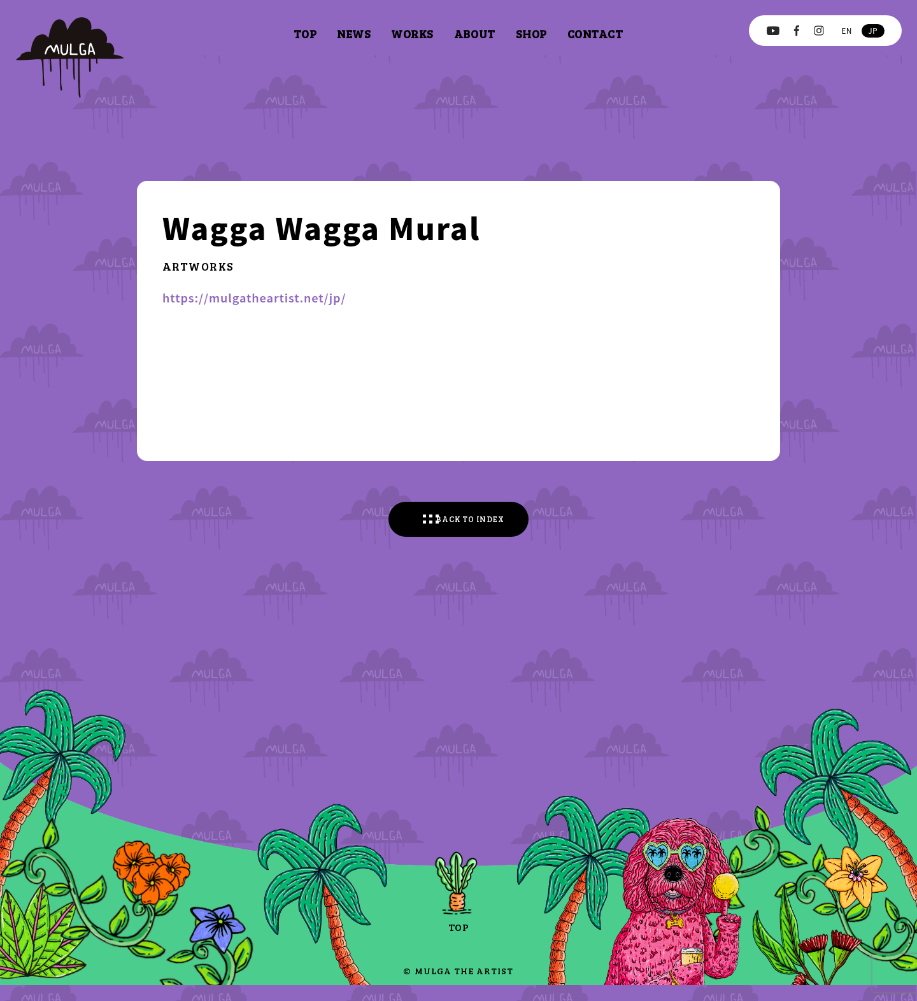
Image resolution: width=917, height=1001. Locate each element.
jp (873, 30)
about (474, 33)
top (305, 33)
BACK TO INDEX (473, 526)
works (412, 33)
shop (531, 33)
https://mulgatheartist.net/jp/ (254, 297)
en (846, 30)
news (354, 33)
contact (595, 33)
